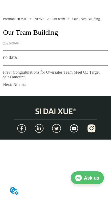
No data (19, 84)
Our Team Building (86, 19)
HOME (22, 19)
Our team (58, 19)
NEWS (39, 19)
